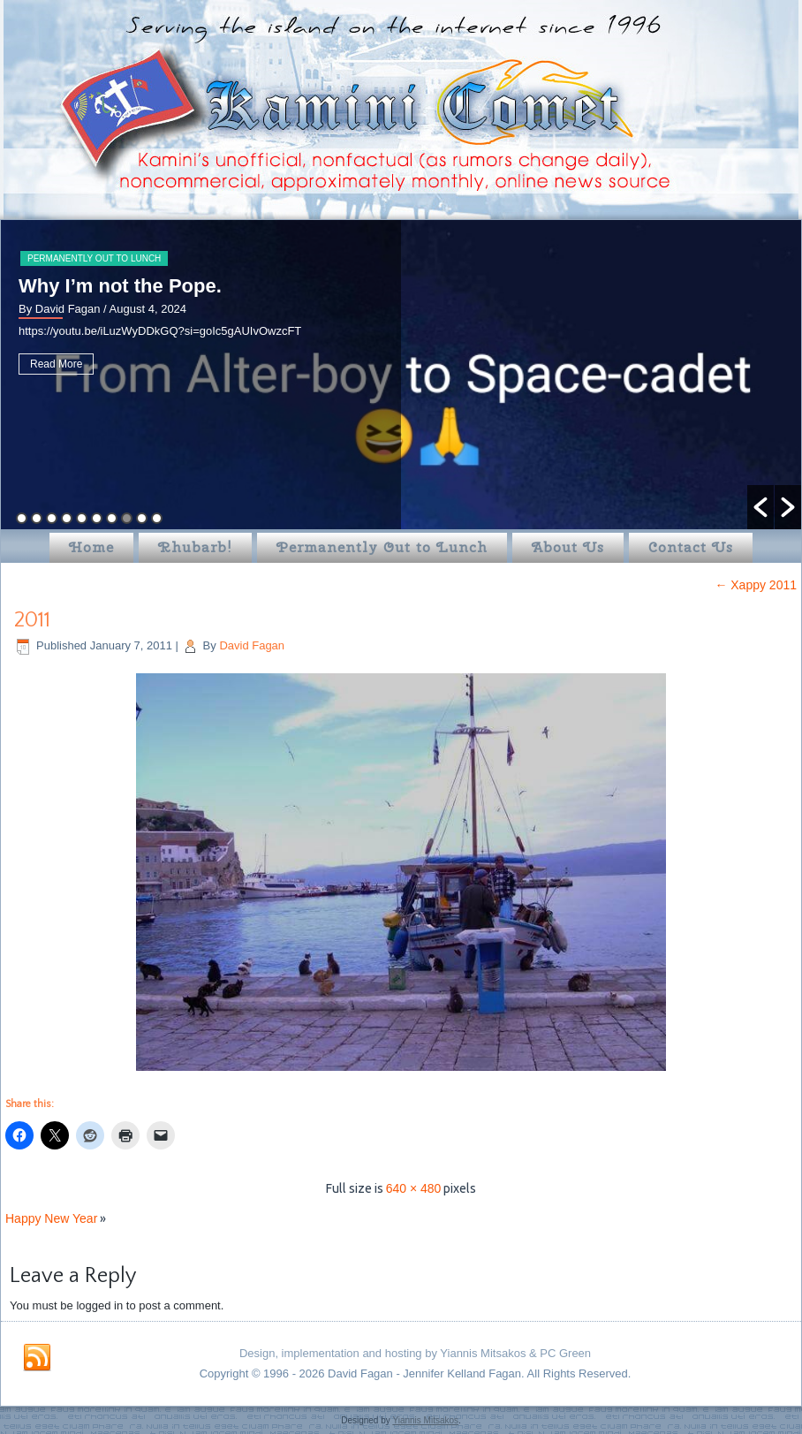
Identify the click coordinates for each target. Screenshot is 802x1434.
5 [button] (81, 518)
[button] (760, 507)
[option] (401, 374)
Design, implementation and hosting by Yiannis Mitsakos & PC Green (415, 1353)
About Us (568, 547)
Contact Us (690, 547)
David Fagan (251, 645)
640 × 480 (414, 1188)
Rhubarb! (195, 547)
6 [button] (96, 518)
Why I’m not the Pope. (120, 286)
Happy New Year (51, 1218)
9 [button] (142, 518)
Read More (56, 364)
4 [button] (66, 518)
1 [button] (21, 518)
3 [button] (51, 518)
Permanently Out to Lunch (94, 258)
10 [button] (157, 518)
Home (91, 547)
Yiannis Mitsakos (425, 1420)
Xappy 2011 (756, 585)
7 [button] (111, 518)
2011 (32, 620)
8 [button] (126, 518)
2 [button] (36, 518)
